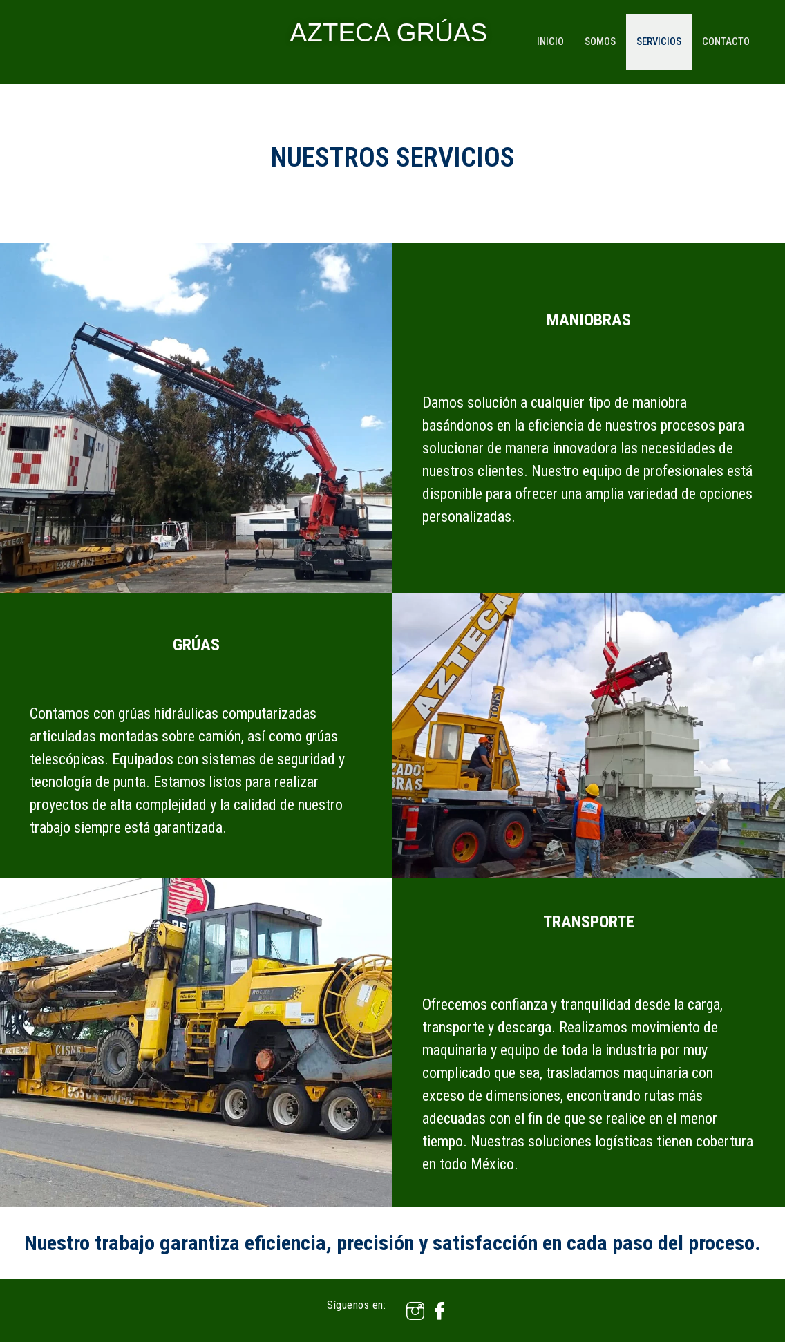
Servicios (659, 41)
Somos (599, 41)
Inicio (548, 41)
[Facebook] (434, 1310)
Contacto (728, 41)
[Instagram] (410, 1310)
